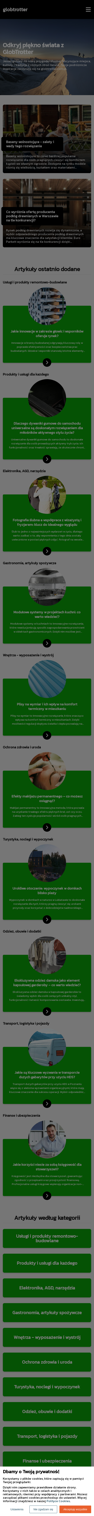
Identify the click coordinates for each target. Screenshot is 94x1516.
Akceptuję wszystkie (75, 1509)
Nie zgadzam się (43, 1509)
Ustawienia (16, 1509)
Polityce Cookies (58, 1501)
